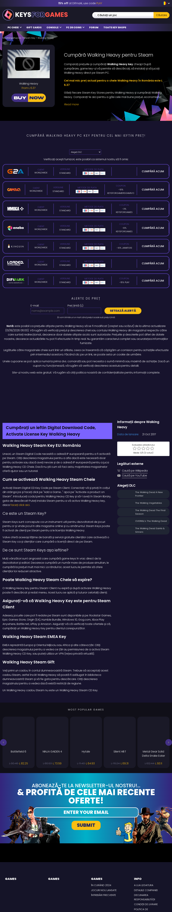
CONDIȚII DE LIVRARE (146, 874)
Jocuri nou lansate (104, 860)
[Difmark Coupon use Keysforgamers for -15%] (86, 382)
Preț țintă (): (76, 306)
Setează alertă (123, 311)
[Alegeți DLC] (85, 152)
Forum (93, 27)
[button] (3, 712)
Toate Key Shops (114, 27)
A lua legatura (143, 855)
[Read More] (114, 104)
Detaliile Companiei (146, 860)
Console (54, 27)
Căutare (161, 15)
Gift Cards (33, 27)
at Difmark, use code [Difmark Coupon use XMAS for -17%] (80, 3)
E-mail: (35, 306)
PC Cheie (15, 27)
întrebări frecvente (103, 864)
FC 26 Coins (75, 27)
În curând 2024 (101, 855)
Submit (86, 795)
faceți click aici (20, 475)
